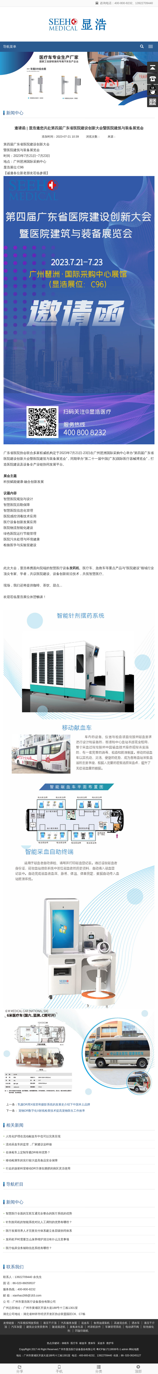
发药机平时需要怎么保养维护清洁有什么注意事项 (37, 1239)
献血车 (83, 1343)
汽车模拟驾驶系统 (28, 1322)
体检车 (65, 1343)
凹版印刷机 (81, 1330)
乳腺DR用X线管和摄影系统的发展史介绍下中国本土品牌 (54, 1104)
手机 (59, 1368)
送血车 (85, 1322)
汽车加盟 (16, 1326)
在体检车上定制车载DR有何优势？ (28, 1152)
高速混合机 (120, 1322)
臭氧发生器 (76, 1326)
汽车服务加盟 (69, 1322)
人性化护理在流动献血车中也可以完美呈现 (33, 1136)
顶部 (138, 1368)
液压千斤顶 (50, 1322)
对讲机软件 (94, 1326)
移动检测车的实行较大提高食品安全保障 (32, 1160)
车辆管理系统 (113, 1326)
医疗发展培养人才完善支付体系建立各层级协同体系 (39, 1230)
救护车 (110, 1343)
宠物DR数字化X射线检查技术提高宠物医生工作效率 (51, 1110)
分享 (20, 1368)
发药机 (74, 568)
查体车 (91, 1343)
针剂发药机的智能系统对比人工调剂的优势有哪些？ (39, 1222)
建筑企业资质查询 (37, 1326)
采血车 (101, 1343)
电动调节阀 (132, 1326)
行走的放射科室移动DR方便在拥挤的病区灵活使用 (38, 1168)
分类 (98, 1368)
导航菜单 (9, 46)
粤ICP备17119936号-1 (108, 1349)
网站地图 (134, 1349)
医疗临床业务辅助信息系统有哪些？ (29, 1248)
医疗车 (74, 1343)
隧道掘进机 (58, 1326)
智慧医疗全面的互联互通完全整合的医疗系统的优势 (39, 1213)
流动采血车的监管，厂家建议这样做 (29, 1144)
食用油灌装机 (102, 1322)
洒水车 (136, 1322)
